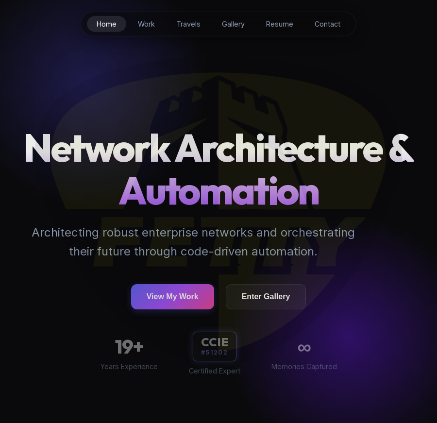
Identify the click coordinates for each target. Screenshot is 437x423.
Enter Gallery (266, 298)
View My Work (173, 298)
